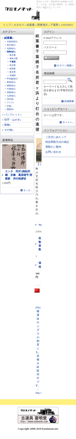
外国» (9, 106)
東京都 (13, 55)
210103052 (67, 24)
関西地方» (11, 85)
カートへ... (68, 122)
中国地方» (11, 89)
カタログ (19, 24)
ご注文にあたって (55, 137)
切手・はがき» (12, 119)
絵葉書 (31, 24)
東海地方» (11, 82)
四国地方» (11, 92)
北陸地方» (11, 48)
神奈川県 (14, 58)
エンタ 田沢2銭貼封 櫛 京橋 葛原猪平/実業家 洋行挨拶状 (19, 175)
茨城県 (13, 75)
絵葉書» (9, 37)
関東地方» (11, 52)
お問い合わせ (53, 151)
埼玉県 (13, 65)
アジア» (10, 102)
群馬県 (13, 69)
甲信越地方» (12, 79)
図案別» (10, 109)
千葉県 (54, 24)
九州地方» (11, 96)
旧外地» (10, 99)
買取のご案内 (53, 146)
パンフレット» (12, 114)
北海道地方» (12, 41)
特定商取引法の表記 (57, 141)
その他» (9, 129)
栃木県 (13, 72)
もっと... (27, 190)
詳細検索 (69, 101)
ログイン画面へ (65, 65)
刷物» (7, 124)
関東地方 (42, 24)
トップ (7, 24)
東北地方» (11, 45)
